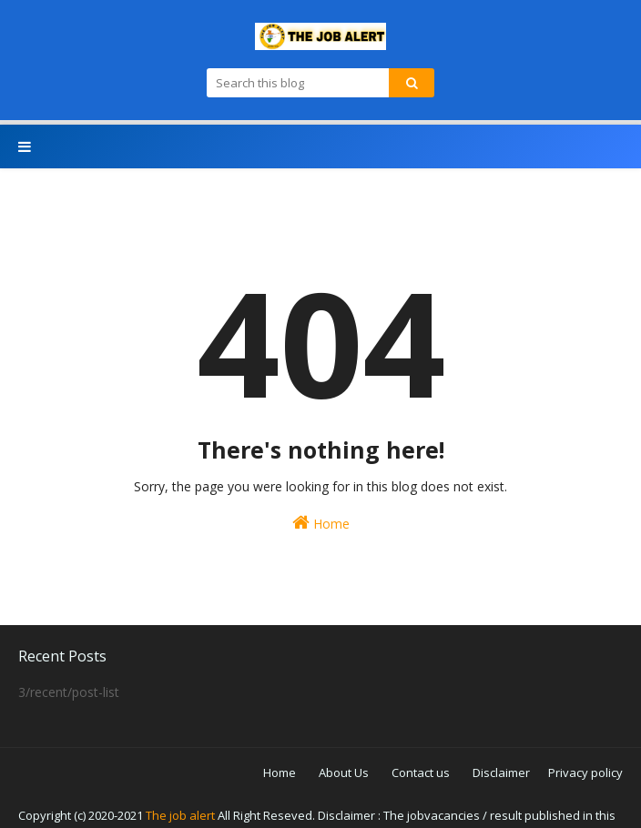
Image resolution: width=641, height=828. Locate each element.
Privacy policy (585, 772)
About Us (344, 772)
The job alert (180, 815)
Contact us (421, 772)
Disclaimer (501, 772)
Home (321, 522)
